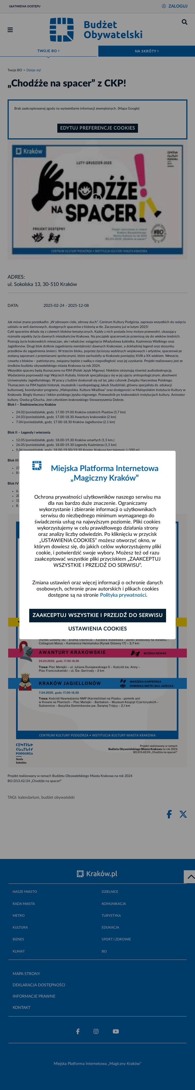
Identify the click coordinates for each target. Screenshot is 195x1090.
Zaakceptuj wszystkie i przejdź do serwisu (98, 615)
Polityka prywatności (123, 595)
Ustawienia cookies (97, 629)
